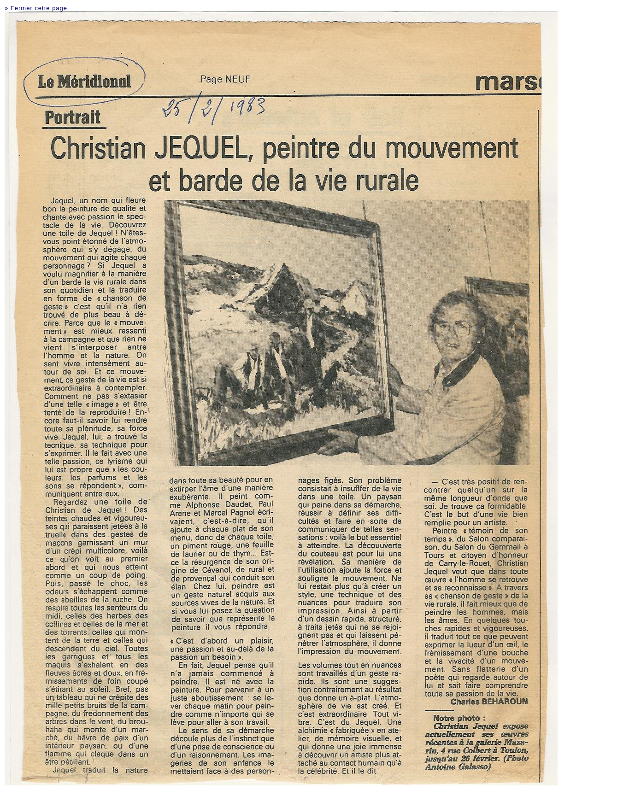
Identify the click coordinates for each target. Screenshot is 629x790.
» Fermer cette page (36, 8)
